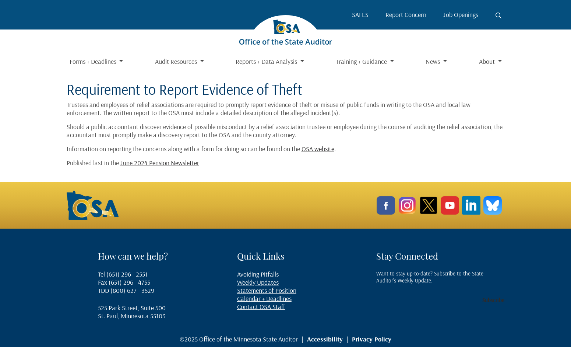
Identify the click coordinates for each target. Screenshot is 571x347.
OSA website (318, 149)
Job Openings (460, 14)
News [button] (433, 61)
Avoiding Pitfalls (258, 274)
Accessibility (325, 339)
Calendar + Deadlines (264, 298)
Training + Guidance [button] (362, 61)
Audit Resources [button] (176, 61)
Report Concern (405, 14)
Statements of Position (266, 290)
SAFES (360, 14)
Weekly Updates (258, 282)
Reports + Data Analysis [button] (267, 61)
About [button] (487, 61)
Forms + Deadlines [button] (94, 61)
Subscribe (493, 299)
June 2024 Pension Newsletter (159, 163)
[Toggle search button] (498, 15)
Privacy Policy (371, 339)
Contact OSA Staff (261, 306)
